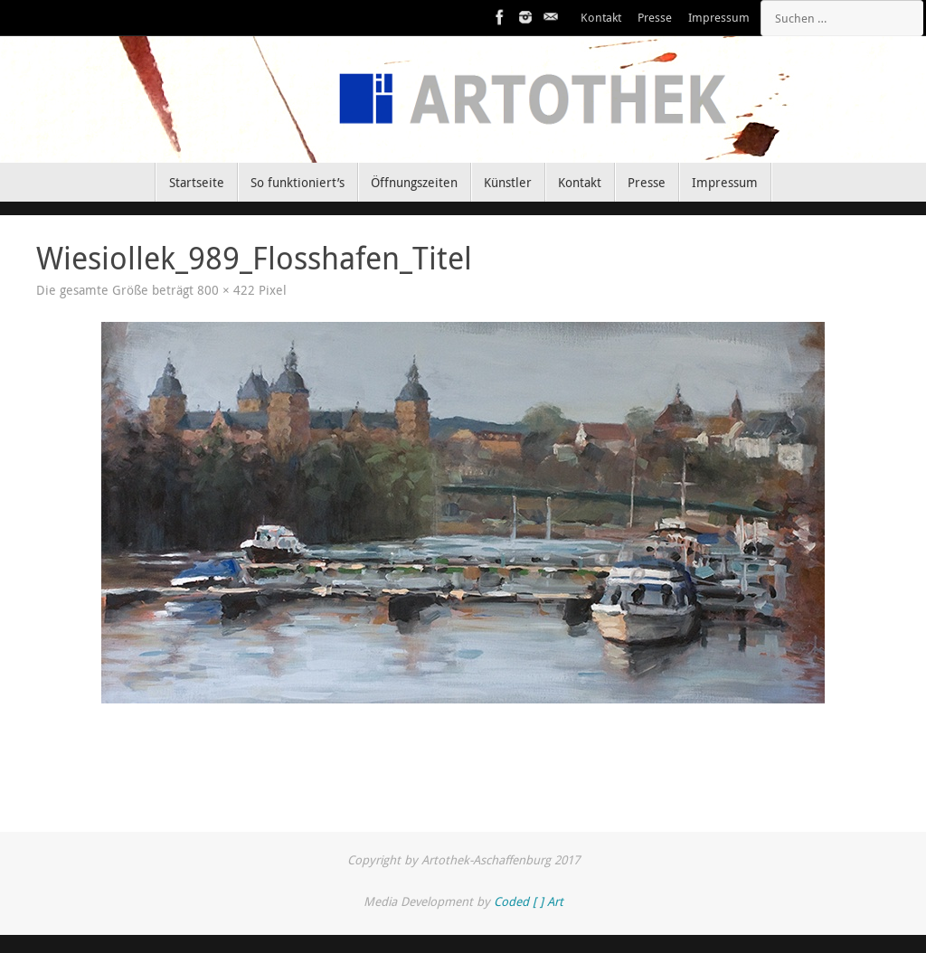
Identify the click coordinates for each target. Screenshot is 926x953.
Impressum (719, 17)
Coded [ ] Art (528, 901)
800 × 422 (226, 290)
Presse (655, 17)
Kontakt (601, 17)
